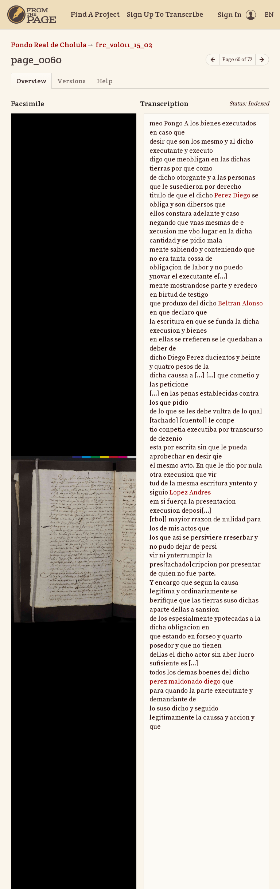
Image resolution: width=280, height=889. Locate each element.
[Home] (31, 14)
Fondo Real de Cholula (49, 44)
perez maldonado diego (185, 681)
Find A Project (95, 14)
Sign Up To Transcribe (165, 14)
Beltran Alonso (240, 303)
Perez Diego (232, 195)
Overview (31, 81)
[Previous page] (212, 60)
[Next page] (262, 60)
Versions (71, 81)
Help (105, 81)
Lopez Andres (190, 492)
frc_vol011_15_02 (124, 44)
